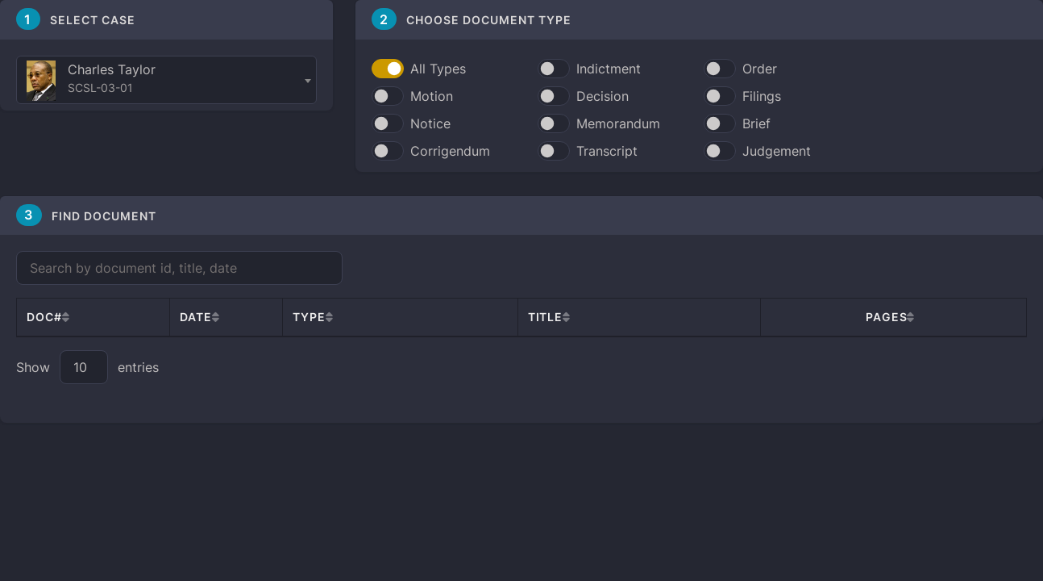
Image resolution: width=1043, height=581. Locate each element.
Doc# (44, 317)
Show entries (87, 367)
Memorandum (618, 123)
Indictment (608, 69)
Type (309, 317)
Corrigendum (450, 151)
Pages (886, 317)
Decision (602, 96)
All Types (438, 69)
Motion (431, 96)
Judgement (776, 151)
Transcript (607, 151)
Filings (761, 96)
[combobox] (166, 80)
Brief (756, 123)
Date (196, 317)
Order (759, 69)
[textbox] (166, 80)
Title (545, 317)
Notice (430, 123)
